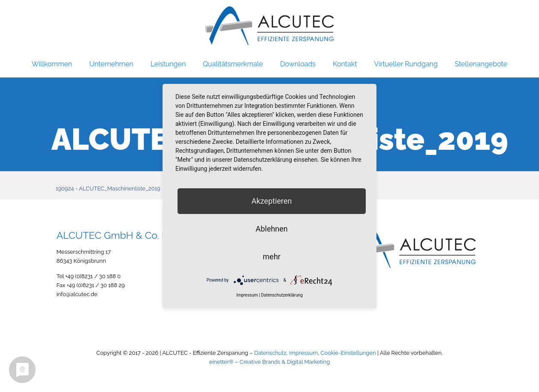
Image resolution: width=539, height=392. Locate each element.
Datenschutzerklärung (281, 295)
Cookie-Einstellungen (348, 353)
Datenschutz (270, 353)
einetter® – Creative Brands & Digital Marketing (269, 362)
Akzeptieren (272, 200)
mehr (271, 256)
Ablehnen (271, 228)
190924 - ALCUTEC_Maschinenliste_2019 (108, 188)
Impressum (303, 353)
